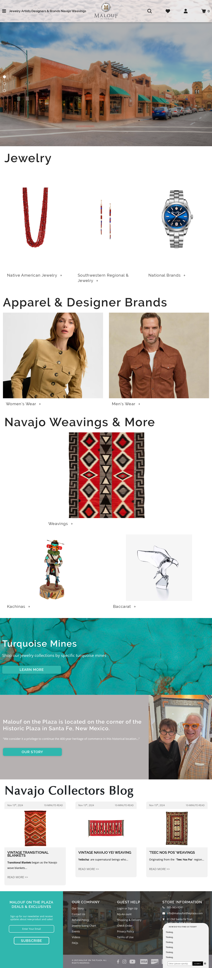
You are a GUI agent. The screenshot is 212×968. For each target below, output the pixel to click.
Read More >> (17, 877)
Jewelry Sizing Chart (84, 925)
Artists (26, 11)
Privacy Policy (125, 931)
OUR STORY (32, 752)
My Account (124, 914)
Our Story (78, 908)
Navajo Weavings (73, 11)
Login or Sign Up (127, 908)
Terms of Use (125, 937)
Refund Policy (80, 920)
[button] (4, 77)
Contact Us (78, 914)
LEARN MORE (32, 669)
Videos (76, 937)
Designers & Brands (45, 11)
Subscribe (31, 940)
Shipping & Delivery (129, 920)
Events (76, 931)
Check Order (124, 925)
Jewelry (14, 11)
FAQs (75, 943)
